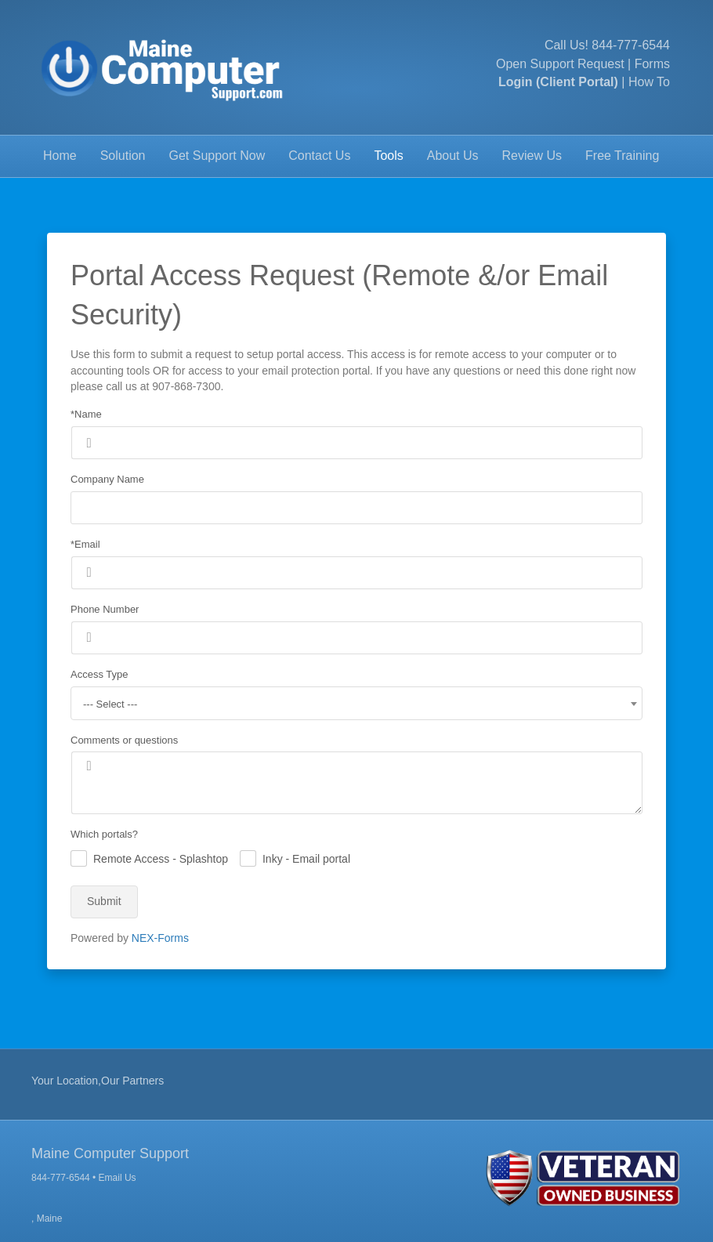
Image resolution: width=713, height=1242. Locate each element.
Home (60, 155)
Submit (104, 901)
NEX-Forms (160, 938)
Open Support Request (560, 64)
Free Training (622, 155)
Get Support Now (217, 155)
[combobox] (356, 703)
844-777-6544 (631, 45)
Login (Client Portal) (558, 82)
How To (649, 82)
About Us (453, 155)
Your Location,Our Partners (97, 1080)
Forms (652, 64)
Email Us (117, 1177)
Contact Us (319, 155)
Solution (123, 155)
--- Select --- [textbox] (110, 704)
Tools (388, 155)
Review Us (532, 155)
